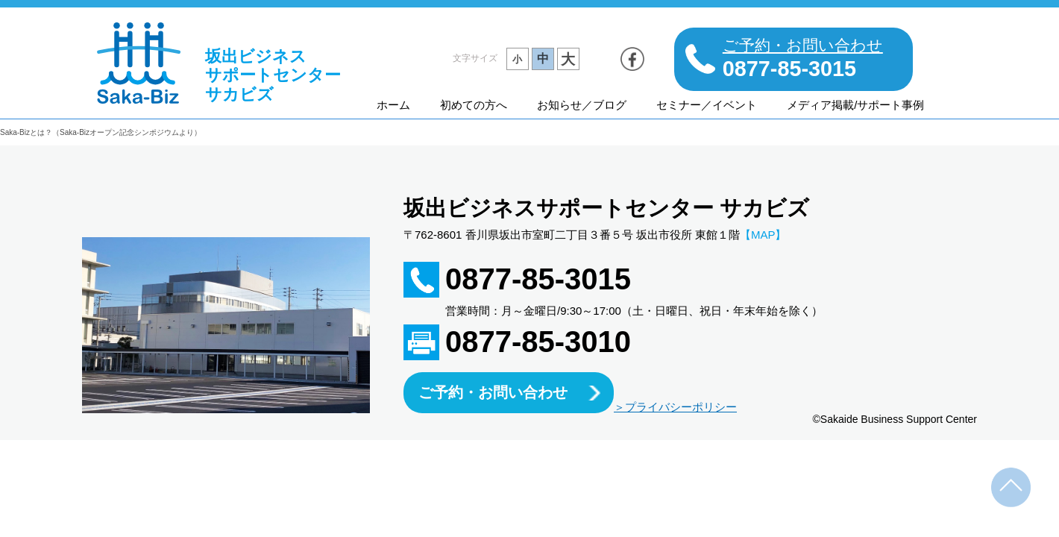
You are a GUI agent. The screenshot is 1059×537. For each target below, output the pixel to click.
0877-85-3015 (538, 279)
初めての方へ (473, 104)
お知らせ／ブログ (581, 104)
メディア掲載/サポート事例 (855, 104)
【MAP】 (763, 234)
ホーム (393, 104)
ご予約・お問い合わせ (493, 392)
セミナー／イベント (706, 104)
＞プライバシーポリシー (675, 407)
